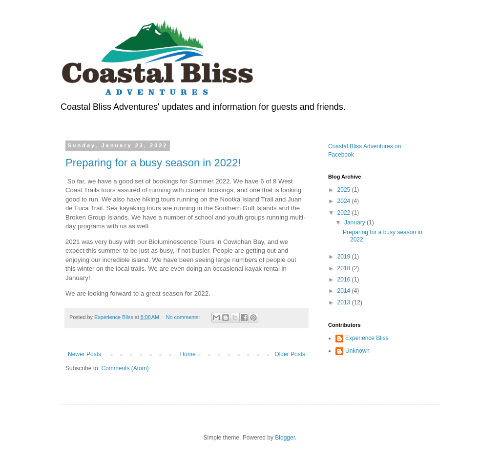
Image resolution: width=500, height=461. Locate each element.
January (355, 222)
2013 (344, 302)
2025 (344, 189)
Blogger (285, 437)
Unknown (357, 350)
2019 (344, 256)
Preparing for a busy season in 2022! (153, 163)
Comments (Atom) (124, 368)
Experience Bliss (367, 338)
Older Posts (289, 354)
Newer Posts (84, 354)
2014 (344, 290)
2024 (344, 201)
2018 (344, 268)
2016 (344, 279)
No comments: (184, 317)
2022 (344, 212)
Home (188, 354)
